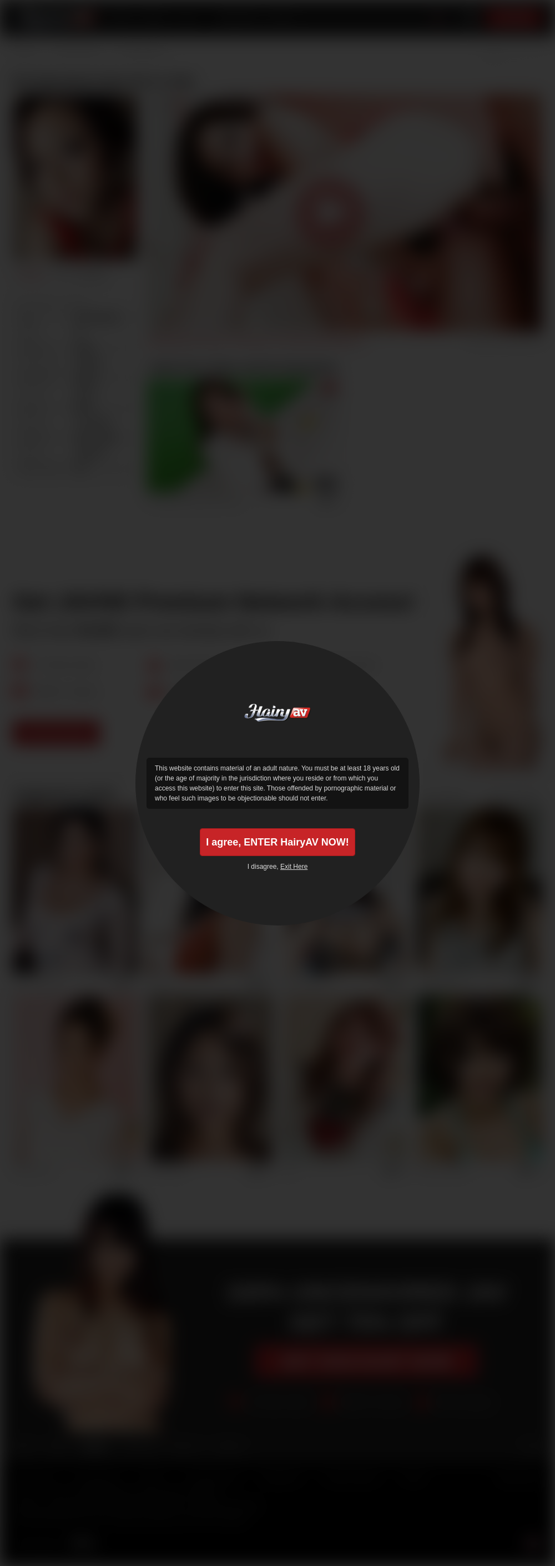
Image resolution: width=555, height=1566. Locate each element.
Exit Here (293, 866)
